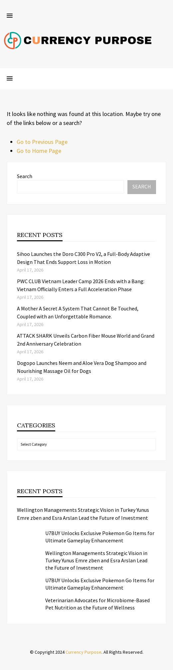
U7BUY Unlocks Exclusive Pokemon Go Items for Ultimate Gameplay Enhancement (99, 537)
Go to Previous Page (42, 142)
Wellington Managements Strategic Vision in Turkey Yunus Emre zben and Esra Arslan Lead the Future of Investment (83, 513)
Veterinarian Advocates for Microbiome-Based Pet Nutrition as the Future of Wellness (97, 604)
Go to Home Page (39, 151)
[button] (10, 16)
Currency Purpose (83, 652)
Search (24, 176)
